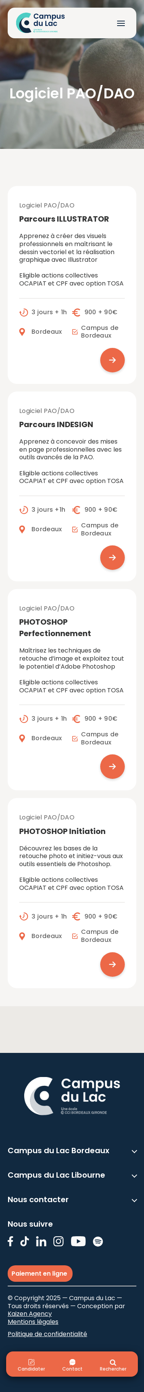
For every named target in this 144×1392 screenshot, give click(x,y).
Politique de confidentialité (47, 1334)
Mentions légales (33, 1321)
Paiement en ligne (40, 1273)
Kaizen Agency (30, 1313)
